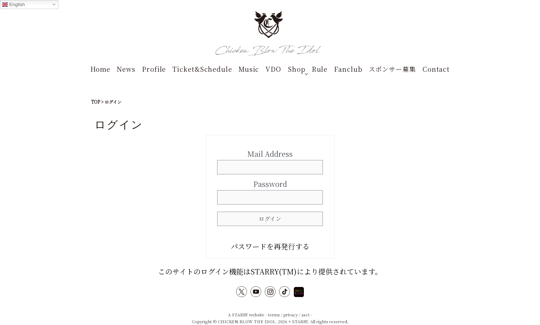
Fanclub (348, 69)
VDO (273, 69)
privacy (290, 314)
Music (249, 69)
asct (305, 314)
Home (100, 69)
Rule (320, 69)
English (13, 5)
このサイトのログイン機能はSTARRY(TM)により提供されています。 (270, 271)
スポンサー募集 (392, 69)
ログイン (270, 219)
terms (274, 314)
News (126, 69)
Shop (296, 69)
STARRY (240, 314)
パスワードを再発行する (270, 246)
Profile (154, 69)
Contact (436, 69)
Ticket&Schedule (202, 69)
